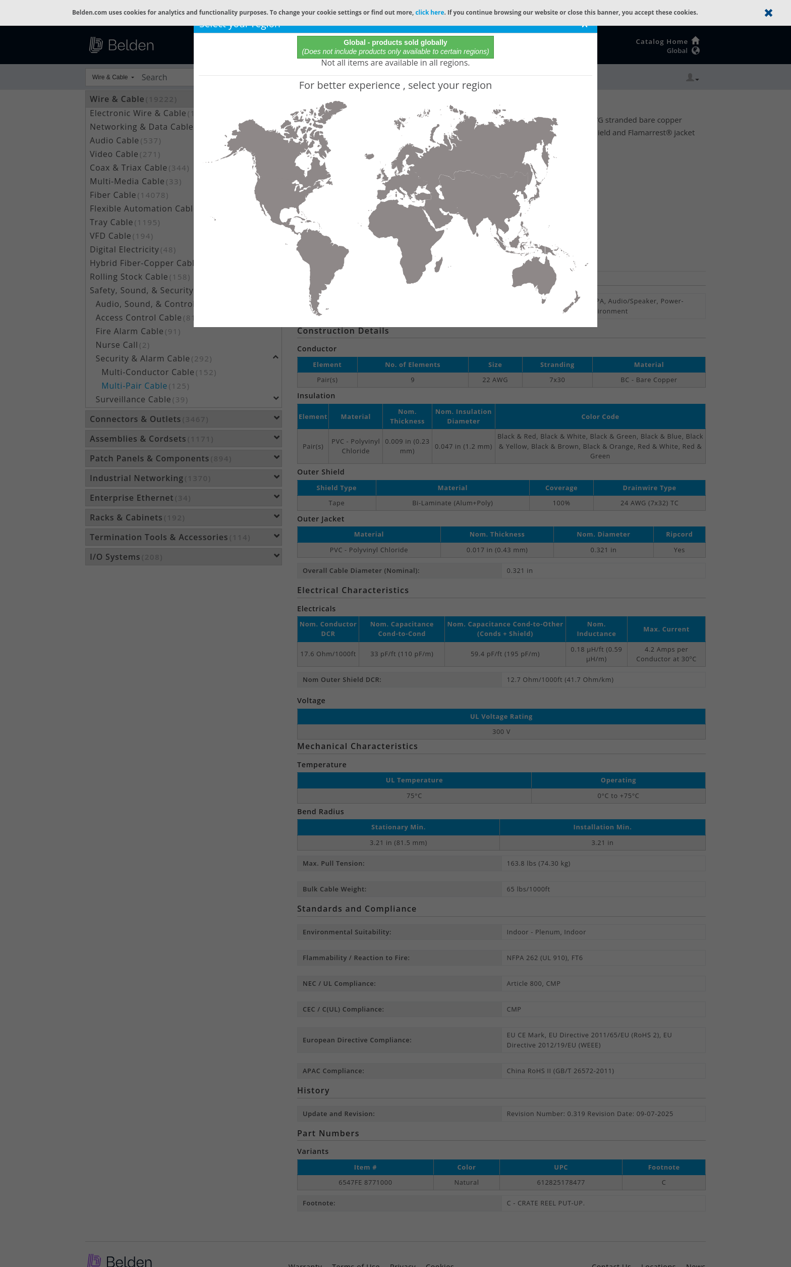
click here (429, 12)
